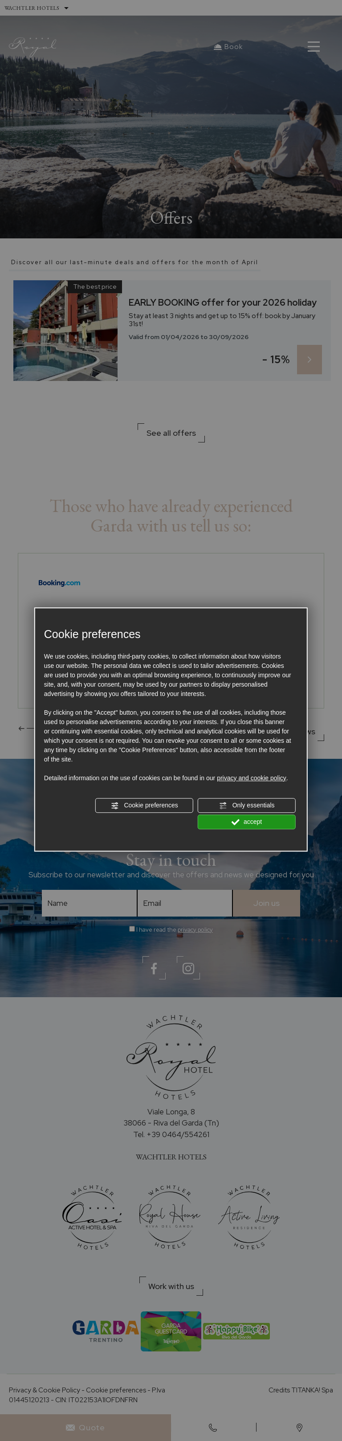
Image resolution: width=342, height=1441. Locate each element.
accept (247, 822)
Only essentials (247, 806)
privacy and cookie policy (251, 778)
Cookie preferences (144, 806)
